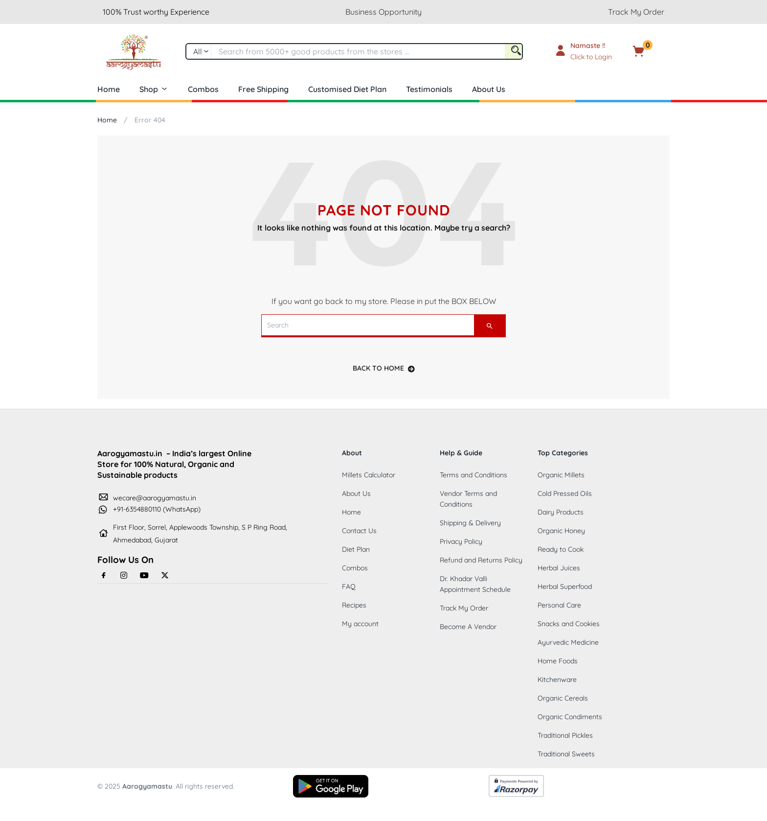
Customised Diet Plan (347, 89)
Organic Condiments (570, 716)
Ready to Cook (561, 549)
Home (108, 89)
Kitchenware (557, 679)
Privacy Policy (461, 541)
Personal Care (559, 605)
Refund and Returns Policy (481, 560)
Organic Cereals (563, 698)
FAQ (349, 586)
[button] (654, 51)
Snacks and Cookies (569, 623)
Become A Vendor (468, 626)
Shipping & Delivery (470, 522)
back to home (384, 368)
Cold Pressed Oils (565, 493)
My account (360, 623)
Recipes (354, 605)
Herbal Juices (559, 567)
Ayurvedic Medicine (568, 642)
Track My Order (636, 12)
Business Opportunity (383, 12)
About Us (488, 89)
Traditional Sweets (566, 754)
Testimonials (429, 89)
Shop (153, 89)
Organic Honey (561, 530)
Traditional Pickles (565, 735)
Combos (203, 89)
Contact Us (359, 530)
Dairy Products (561, 512)
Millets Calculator (368, 474)
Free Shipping (263, 89)
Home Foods (558, 661)
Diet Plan (356, 549)
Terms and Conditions (473, 474)
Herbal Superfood (565, 586)
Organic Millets (561, 474)
